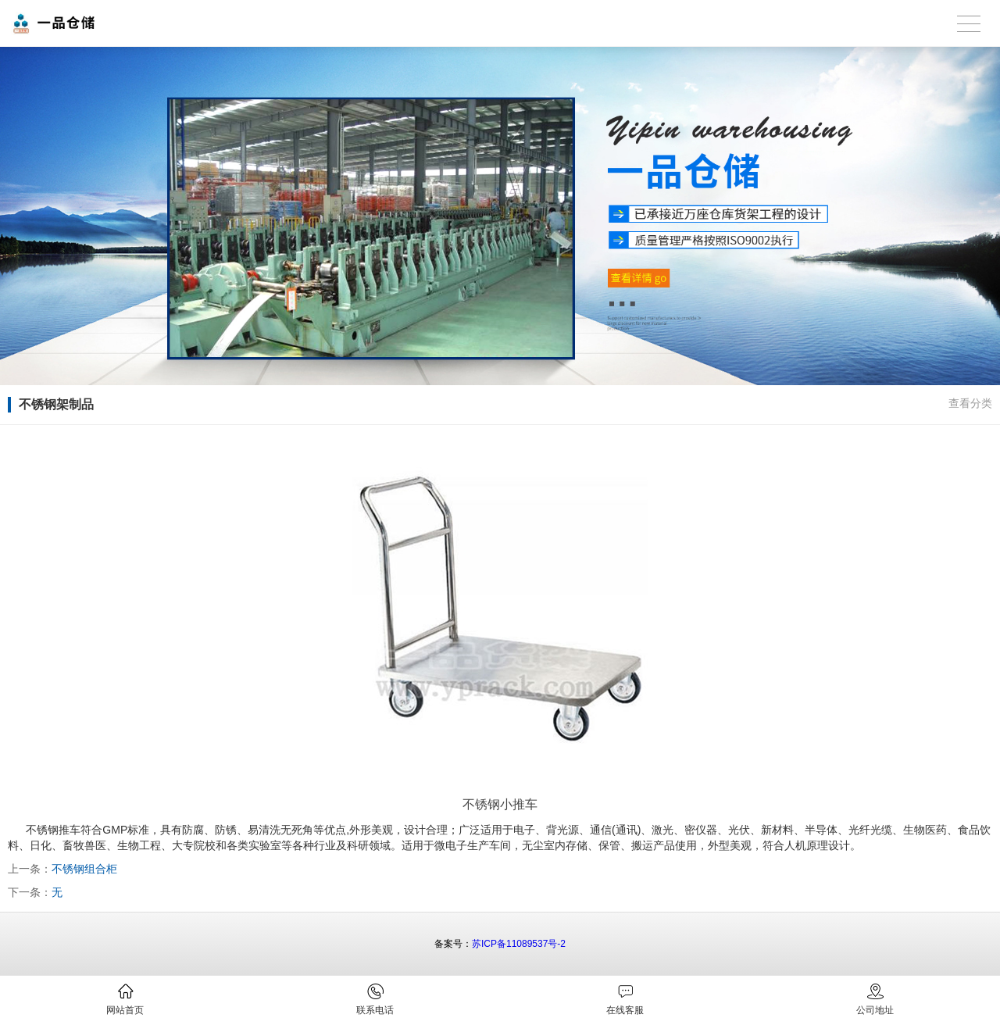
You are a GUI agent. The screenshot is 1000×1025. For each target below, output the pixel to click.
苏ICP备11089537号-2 (519, 943)
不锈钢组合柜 (84, 868)
